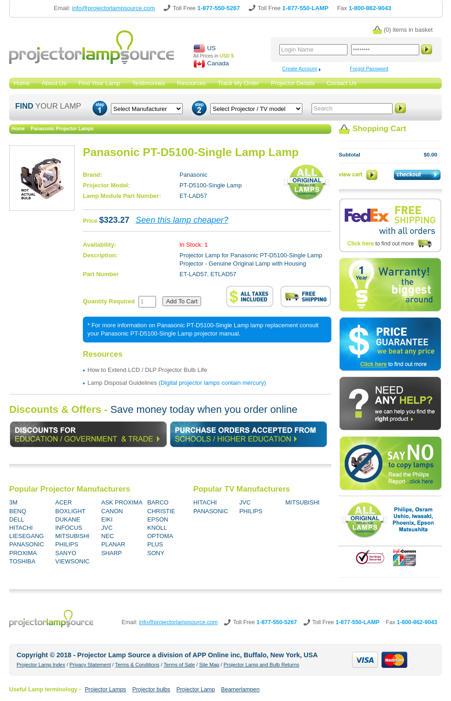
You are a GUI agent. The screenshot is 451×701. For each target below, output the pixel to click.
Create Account (299, 68)
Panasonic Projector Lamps (62, 128)
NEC (107, 536)
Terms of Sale (179, 664)
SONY (155, 553)
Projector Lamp (195, 689)
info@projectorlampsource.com (178, 622)
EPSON (157, 519)
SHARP (111, 553)
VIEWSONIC (72, 561)
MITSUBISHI (72, 536)
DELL (16, 519)
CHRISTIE (161, 511)
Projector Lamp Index (41, 664)
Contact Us (341, 83)
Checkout (418, 175)
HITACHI (21, 527)
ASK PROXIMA (122, 502)
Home (22, 83)
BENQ (17, 511)
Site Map (209, 664)
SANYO (65, 553)
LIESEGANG (26, 536)
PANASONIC (26, 544)
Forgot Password (369, 68)
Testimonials (148, 83)
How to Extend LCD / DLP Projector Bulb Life (147, 369)
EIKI (107, 519)
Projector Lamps (105, 689)
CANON (112, 511)
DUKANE (67, 519)
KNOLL (157, 527)
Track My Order (238, 83)
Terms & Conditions (137, 664)
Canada (218, 63)
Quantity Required (109, 301)
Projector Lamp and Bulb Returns (261, 664)
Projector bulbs (151, 689)
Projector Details (293, 83)
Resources (191, 83)
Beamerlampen (240, 689)
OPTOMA (160, 536)
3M (13, 502)
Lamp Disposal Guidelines (122, 382)
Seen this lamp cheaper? (182, 220)
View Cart (358, 175)
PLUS (155, 544)
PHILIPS (66, 544)
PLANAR (113, 544)
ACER (63, 502)
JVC (107, 527)
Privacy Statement (90, 664)
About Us (54, 83)
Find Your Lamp (99, 83)
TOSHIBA (22, 561)
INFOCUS (68, 527)
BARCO (157, 502)
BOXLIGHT (70, 511)
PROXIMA (23, 553)
